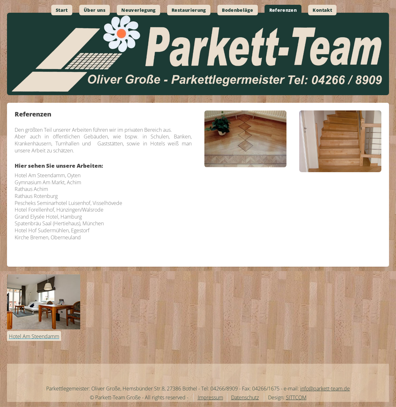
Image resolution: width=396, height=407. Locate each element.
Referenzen (283, 10)
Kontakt (322, 10)
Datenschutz (245, 397)
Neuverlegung (138, 10)
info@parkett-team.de (325, 388)
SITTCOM (296, 397)
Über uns (94, 10)
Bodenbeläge (237, 10)
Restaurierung (189, 10)
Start (62, 10)
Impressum (210, 397)
